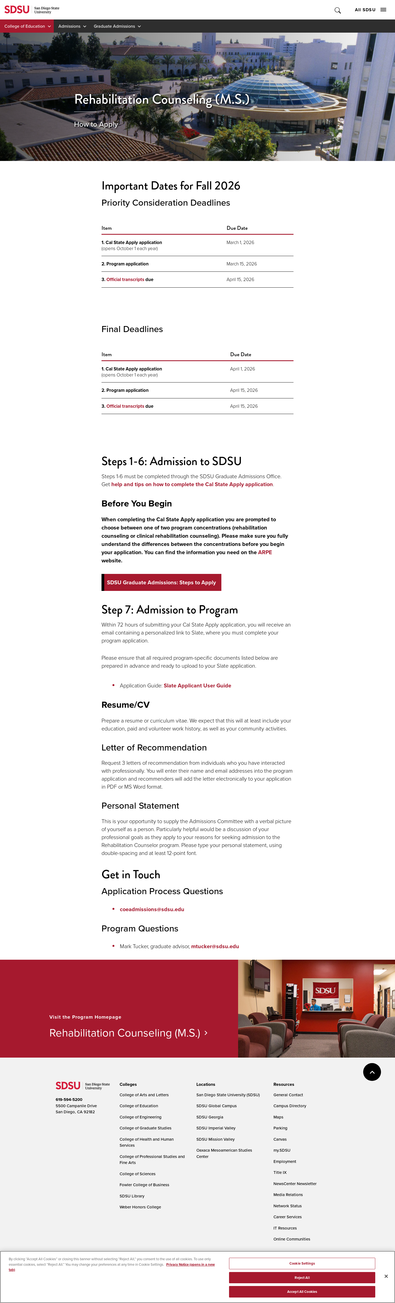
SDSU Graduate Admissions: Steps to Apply (161, 582)
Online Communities (291, 1239)
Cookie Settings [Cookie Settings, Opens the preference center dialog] (302, 1265)
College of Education (24, 26)
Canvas (280, 1139)
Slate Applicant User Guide (197, 685)
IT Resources (285, 1228)
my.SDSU (281, 1150)
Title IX (280, 1172)
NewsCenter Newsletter (295, 1183)
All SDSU (370, 10)
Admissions (69, 26)
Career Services (287, 1217)
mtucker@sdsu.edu (215, 946)
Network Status (287, 1206)
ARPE (265, 552)
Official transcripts (125, 279)
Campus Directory (289, 1106)
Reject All (302, 1279)
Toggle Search (338, 9)
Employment (284, 1161)
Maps (278, 1117)
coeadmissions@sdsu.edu (152, 909)
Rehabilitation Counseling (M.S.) (124, 1032)
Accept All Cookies (302, 1293)
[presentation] (127, 1084)
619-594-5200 (69, 1100)
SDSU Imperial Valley (215, 1128)
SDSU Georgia (209, 1117)
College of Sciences (138, 1174)
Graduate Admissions (114, 26)
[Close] (386, 1278)
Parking (280, 1128)
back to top (372, 1072)
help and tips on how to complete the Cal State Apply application (192, 484)
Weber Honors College (140, 1207)
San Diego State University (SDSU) (228, 1095)
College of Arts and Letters (144, 1095)
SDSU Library (132, 1196)
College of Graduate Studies (145, 1128)
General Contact (288, 1095)
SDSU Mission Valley (215, 1139)
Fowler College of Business (144, 1185)
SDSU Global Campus (216, 1106)
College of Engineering (141, 1117)
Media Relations (288, 1194)
